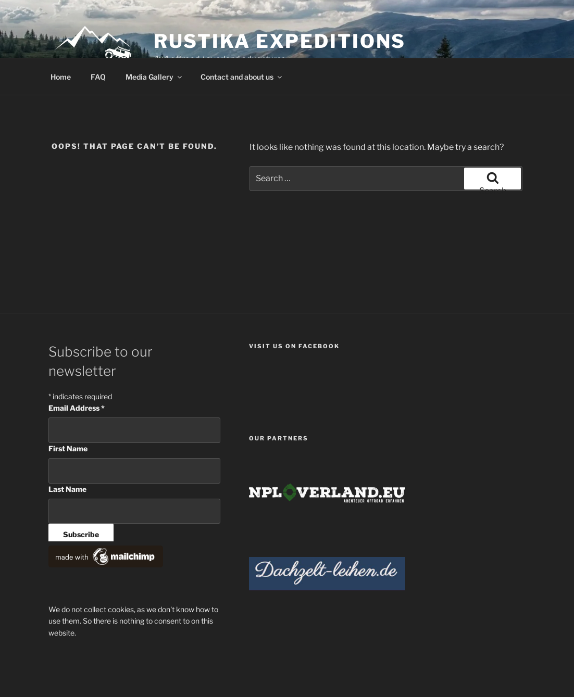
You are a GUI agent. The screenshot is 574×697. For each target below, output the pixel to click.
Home (61, 76)
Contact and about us (242, 76)
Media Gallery (154, 76)
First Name (68, 448)
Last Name (67, 489)
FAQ (98, 76)
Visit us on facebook (294, 346)
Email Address (76, 407)
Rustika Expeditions (280, 41)
